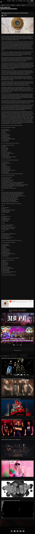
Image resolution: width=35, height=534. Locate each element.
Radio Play (24, 310)
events (18, 5)
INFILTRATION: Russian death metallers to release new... (12, 358)
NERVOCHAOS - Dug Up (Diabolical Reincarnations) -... (11, 419)
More (23, 5)
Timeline (2, 5)
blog (8, 5)
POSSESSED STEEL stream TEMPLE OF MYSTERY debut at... (13, 378)
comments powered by (17, 350)
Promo (19, 310)
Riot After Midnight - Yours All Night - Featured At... (10, 459)
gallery (12, 5)
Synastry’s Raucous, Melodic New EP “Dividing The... (11, 439)
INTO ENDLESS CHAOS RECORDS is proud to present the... (13, 480)
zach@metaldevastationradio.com (19, 311)
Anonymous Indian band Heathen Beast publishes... (11, 500)
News (9, 7)
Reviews (11, 310)
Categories (5, 7)
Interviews (15, 310)
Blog (2, 7)
